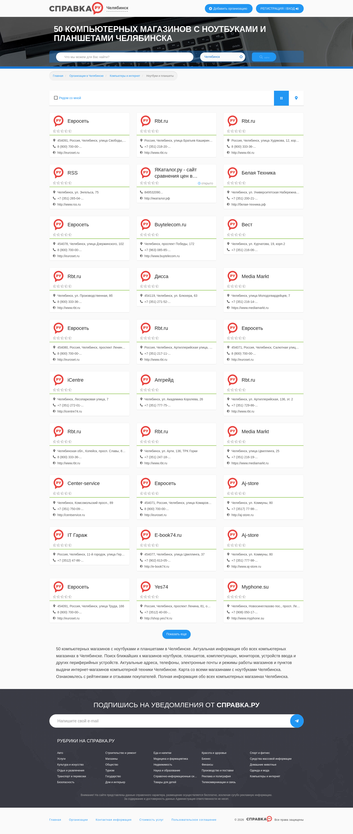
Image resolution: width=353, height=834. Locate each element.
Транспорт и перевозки (71, 780)
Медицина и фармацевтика (171, 762)
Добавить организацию (228, 8)
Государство (113, 780)
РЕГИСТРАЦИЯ (272, 8)
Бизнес (206, 762)
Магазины (111, 762)
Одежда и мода (259, 774)
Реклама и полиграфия (216, 780)
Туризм (109, 774)
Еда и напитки (162, 756)
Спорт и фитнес (260, 756)
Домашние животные (263, 768)
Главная (55, 823)
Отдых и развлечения (70, 774)
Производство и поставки (217, 774)
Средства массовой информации (271, 762)
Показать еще (176, 638)
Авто (60, 756)
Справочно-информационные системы (178, 780)
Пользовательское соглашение (194, 823)
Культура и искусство (70, 768)
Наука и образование (167, 774)
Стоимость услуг (151, 823)
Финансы (207, 768)
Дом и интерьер (115, 786)
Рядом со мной (70, 102)
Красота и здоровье (214, 756)
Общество (111, 768)
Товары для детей (165, 786)
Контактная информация (113, 823)
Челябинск (117, 8)
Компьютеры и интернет (265, 780)
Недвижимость (163, 768)
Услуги (61, 762)
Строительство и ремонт (120, 756)
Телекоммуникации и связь (219, 786)
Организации (78, 823)
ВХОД (292, 8)
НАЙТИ (267, 59)
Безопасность (66, 786)
